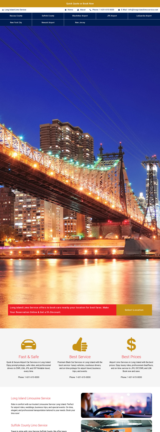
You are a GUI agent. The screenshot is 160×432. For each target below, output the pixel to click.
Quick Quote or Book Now (80, 3)
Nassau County (16, 16)
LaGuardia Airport (144, 16)
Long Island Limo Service (15, 10)
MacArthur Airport (80, 16)
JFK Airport (112, 16)
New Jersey (80, 23)
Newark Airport (48, 23)
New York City (16, 23)
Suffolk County (48, 16)
